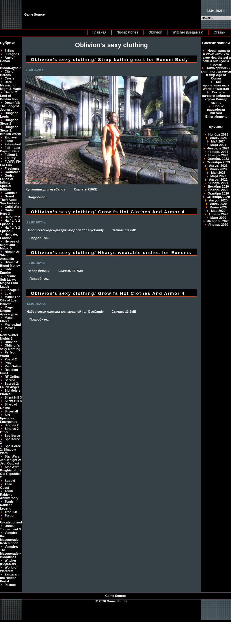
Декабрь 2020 (218, 186)
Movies (10, 328)
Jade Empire (6, 270)
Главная (99, 32)
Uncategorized (11, 522)
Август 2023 (218, 165)
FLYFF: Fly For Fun (10, 163)
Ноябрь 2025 (218, 134)
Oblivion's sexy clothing (10, 347)
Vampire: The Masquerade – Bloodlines (10, 552)
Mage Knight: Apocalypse (9, 311)
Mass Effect (6, 319)
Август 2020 (218, 200)
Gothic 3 (11, 193)
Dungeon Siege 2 (9, 121)
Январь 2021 (218, 183)
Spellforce (12, 435)
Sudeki (10, 480)
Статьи (219, 32)
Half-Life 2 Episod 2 (10, 229)
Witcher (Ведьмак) (187, 32)
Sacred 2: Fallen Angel (9, 385)
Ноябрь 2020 (218, 190)
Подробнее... (38, 197)
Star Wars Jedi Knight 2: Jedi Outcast (10, 460)
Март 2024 (218, 145)
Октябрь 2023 (218, 158)
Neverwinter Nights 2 (9, 336)
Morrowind (13, 324)
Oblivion (155, 32)
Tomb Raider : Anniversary (9, 494)
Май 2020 (218, 210)
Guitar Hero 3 (7, 211)
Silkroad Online (8, 406)
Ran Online (13, 366)
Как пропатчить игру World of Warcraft (216, 85)
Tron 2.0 (11, 512)
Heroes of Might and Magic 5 (9, 245)
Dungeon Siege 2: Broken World (10, 130)
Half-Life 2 (12, 217)
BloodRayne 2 (10, 68)
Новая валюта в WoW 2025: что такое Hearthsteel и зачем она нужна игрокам (216, 57)
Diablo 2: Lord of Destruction (9, 95)
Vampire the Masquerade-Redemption (10, 538)
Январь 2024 (218, 151)
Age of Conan (7, 59)
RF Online (12, 376)
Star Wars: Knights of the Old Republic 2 (10, 472)
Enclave (11, 137)
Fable (9, 140)
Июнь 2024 (218, 138)
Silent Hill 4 (13, 401)
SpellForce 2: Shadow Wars (10, 449)
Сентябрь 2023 (218, 162)
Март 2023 (218, 176)
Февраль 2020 (218, 221)
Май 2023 (218, 172)
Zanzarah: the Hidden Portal (10, 578)
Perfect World (7, 354)
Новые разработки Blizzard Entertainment (216, 111)
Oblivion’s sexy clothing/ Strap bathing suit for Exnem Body (109, 59)
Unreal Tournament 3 (10, 527)
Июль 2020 (218, 204)
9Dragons (12, 54)
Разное (10, 584)
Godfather (12, 172)
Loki (8, 293)
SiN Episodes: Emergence (8, 418)
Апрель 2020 (218, 214)
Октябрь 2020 (218, 193)
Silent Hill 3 (13, 397)
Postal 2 (11, 359)
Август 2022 (218, 179)
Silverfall (11, 411)
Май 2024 (218, 141)
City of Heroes (7, 73)
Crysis (9, 78)
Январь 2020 (218, 224)
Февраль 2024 (218, 148)
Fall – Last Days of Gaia (10, 149)
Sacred (10, 380)
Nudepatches (127, 32)
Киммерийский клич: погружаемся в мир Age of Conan (216, 73)
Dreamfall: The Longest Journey (10, 106)
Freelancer (13, 168)
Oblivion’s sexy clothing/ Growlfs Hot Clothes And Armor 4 (108, 211)
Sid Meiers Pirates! (10, 392)
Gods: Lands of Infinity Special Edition (7, 182)
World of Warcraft (8, 569)
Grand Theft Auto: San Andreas (9, 200)
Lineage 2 (12, 290)
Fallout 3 (11, 154)
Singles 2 (11, 425)
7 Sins (9, 50)
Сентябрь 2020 (218, 197)
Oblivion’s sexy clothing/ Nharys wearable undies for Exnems (111, 252)
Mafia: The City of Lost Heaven (10, 300)
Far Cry (10, 158)
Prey (8, 362)
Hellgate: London (9, 236)
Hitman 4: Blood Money (10, 263)
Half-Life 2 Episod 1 (10, 222)
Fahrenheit (13, 144)
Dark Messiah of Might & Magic (11, 85)
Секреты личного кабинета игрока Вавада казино (216, 97)
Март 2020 (218, 217)
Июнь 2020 (218, 207)
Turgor (10, 515)
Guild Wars (13, 206)
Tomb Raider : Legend (6, 505)
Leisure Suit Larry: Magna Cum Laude (9, 281)
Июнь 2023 (218, 169)
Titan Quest (6, 485)
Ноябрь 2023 (218, 155)
